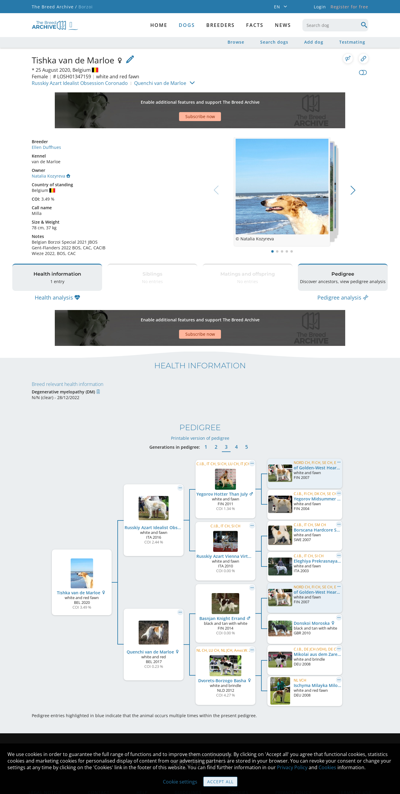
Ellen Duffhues (46, 126)
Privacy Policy (292, 767)
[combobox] (335, 25)
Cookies (327, 767)
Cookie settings (180, 781)
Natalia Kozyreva (51, 155)
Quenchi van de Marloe (160, 83)
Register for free (349, 7)
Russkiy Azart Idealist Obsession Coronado (80, 83)
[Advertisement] (177, 99)
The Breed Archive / (54, 7)
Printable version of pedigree (200, 402)
